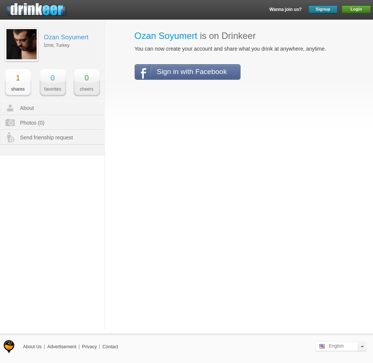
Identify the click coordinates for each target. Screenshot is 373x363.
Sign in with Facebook (192, 72)
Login (356, 9)
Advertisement (61, 346)
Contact (110, 346)
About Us (32, 346)
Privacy (89, 346)
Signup (323, 9)
